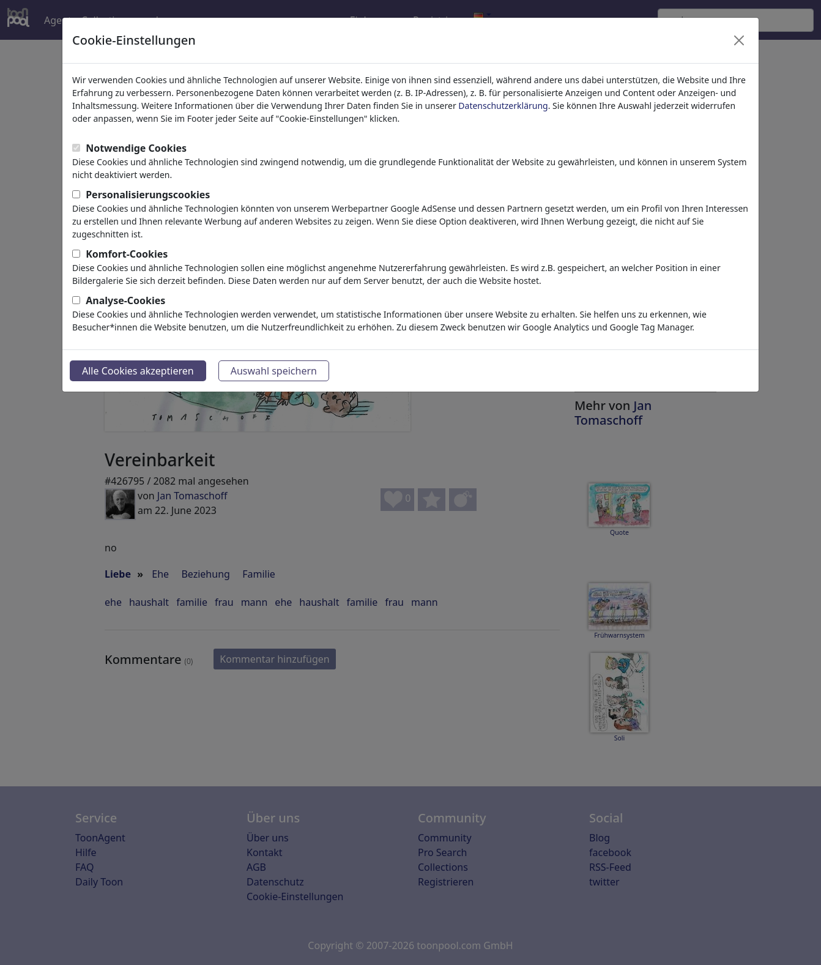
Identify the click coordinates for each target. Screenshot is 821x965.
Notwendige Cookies (136, 148)
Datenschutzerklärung (503, 105)
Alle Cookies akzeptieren (138, 371)
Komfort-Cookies (127, 254)
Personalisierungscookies (148, 194)
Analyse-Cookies (125, 300)
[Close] (739, 40)
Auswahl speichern (274, 371)
